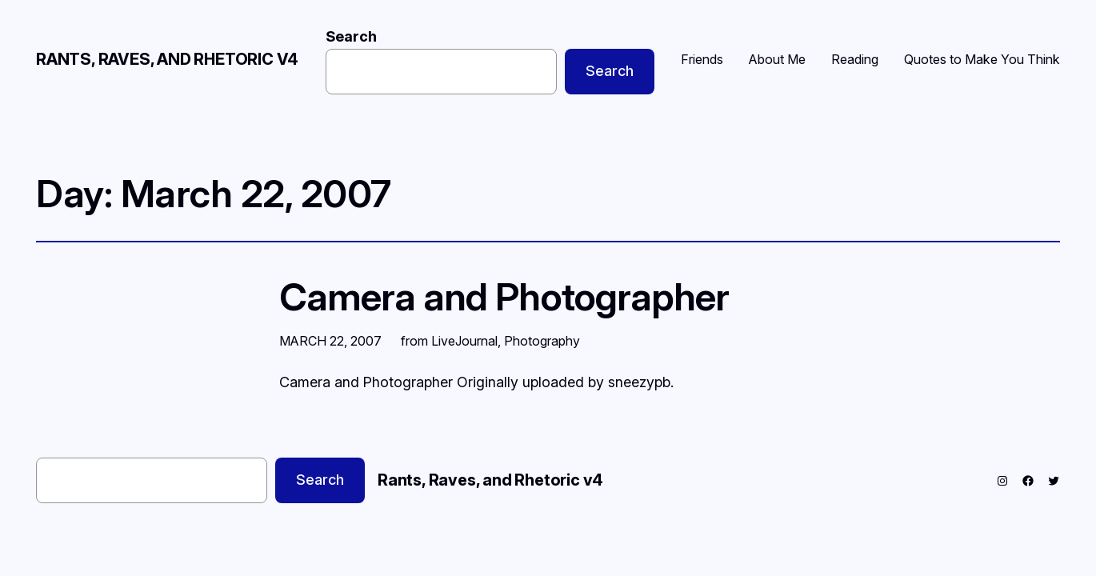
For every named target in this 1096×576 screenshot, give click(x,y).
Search (351, 36)
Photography (542, 341)
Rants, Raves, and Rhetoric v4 (167, 59)
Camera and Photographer (504, 296)
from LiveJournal (449, 341)
